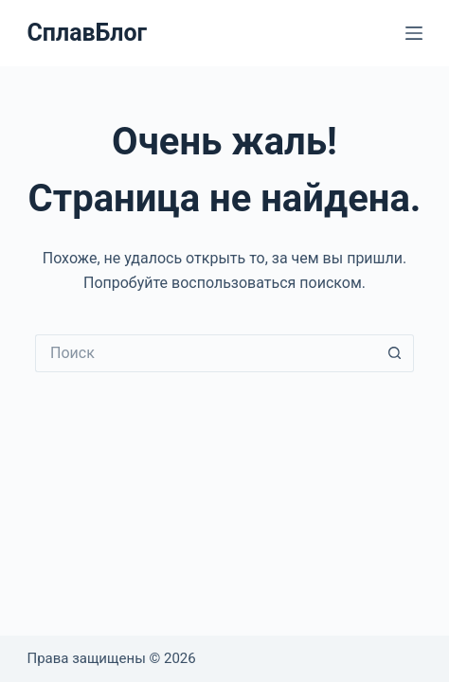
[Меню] (413, 33)
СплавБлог (87, 32)
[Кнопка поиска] (395, 353)
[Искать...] (205, 353)
